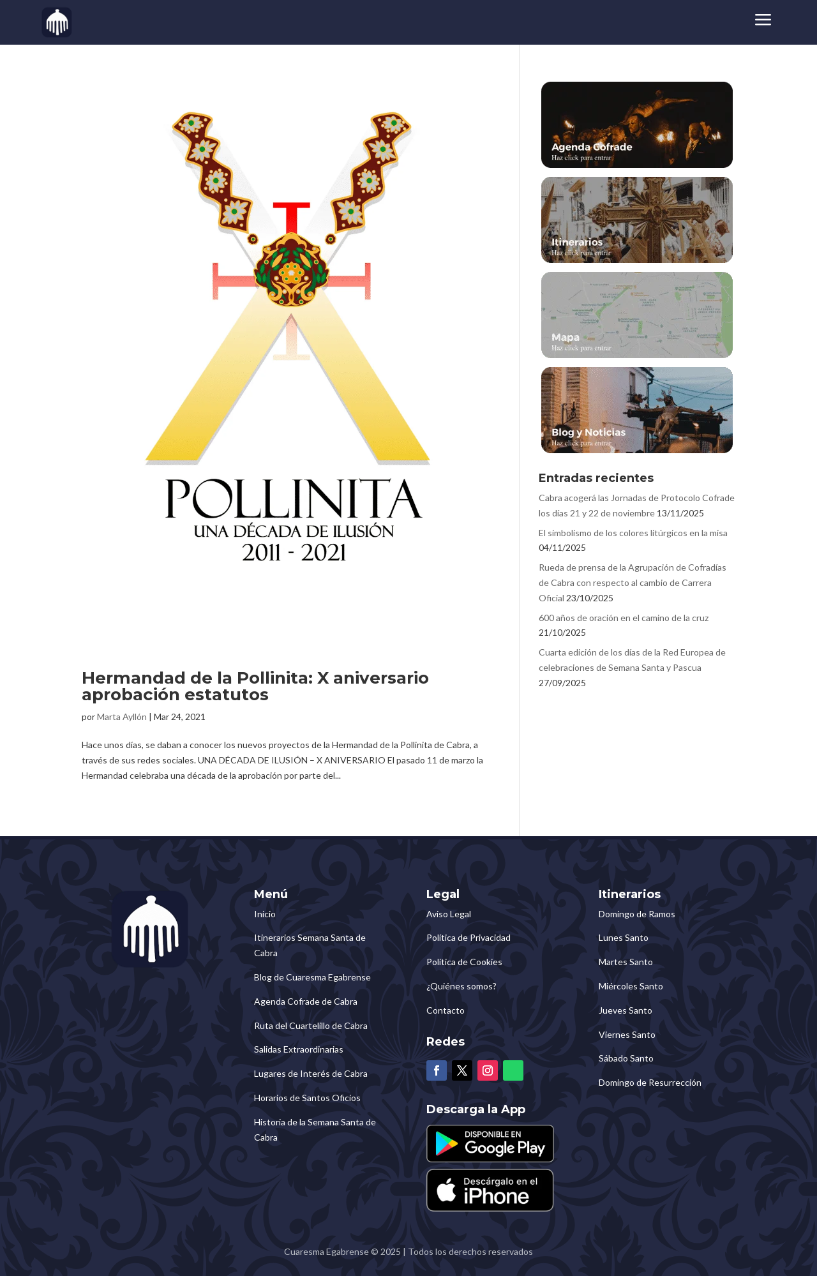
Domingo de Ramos (637, 913)
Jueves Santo (625, 1010)
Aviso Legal (448, 913)
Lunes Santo (623, 937)
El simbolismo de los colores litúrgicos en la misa (633, 532)
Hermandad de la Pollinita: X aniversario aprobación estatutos (255, 686)
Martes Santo (626, 961)
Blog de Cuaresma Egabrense (312, 977)
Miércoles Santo (631, 985)
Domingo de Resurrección (650, 1082)
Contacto (445, 1010)
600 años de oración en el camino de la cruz (623, 617)
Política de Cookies (464, 961)
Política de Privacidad (468, 937)
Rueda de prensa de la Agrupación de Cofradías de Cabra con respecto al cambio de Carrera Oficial (632, 582)
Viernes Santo (627, 1034)
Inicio (265, 913)
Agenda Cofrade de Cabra (305, 1001)
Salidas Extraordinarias (298, 1049)
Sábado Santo (626, 1058)
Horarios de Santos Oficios (307, 1097)
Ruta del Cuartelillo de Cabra (311, 1025)
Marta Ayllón (122, 716)
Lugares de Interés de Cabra (311, 1073)
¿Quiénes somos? (461, 985)
